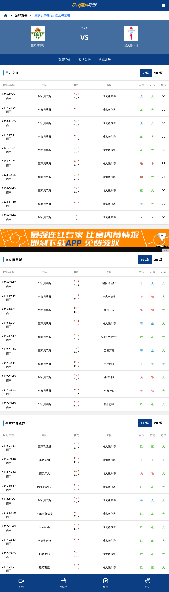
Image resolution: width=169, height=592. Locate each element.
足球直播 (21, 15)
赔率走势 (105, 60)
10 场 (158, 73)
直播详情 (64, 60)
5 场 (145, 73)
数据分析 (84, 61)
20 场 (158, 259)
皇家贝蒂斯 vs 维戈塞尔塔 (52, 15)
